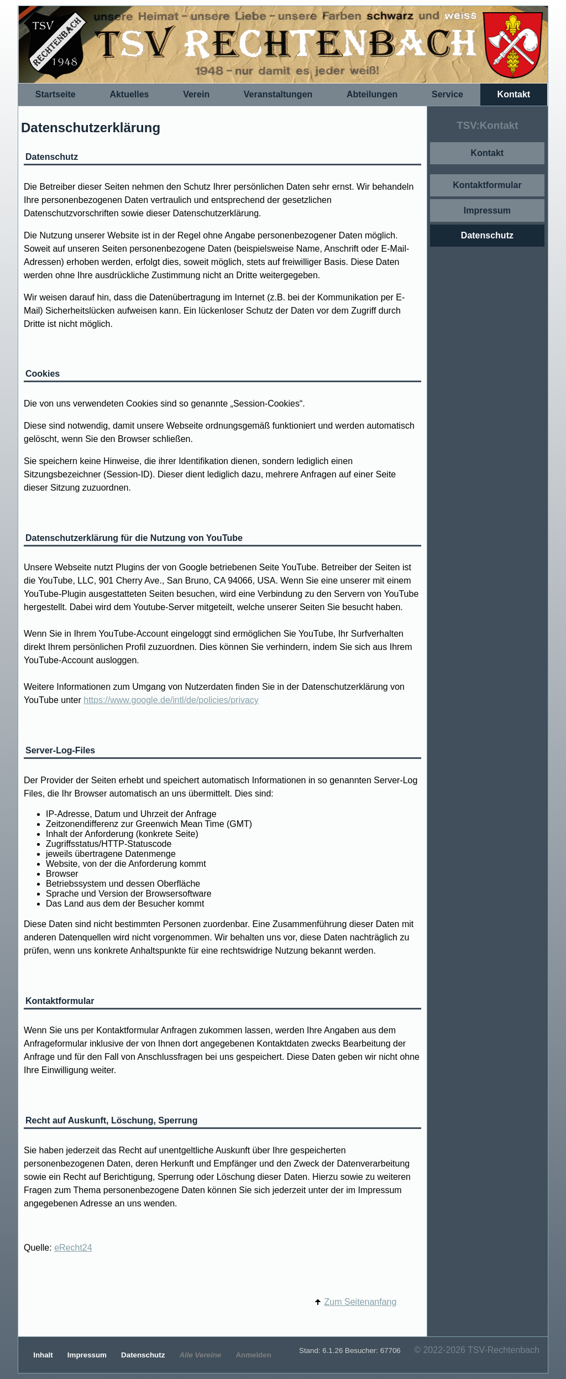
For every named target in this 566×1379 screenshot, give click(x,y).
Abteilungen (372, 94)
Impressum (487, 210)
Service (447, 94)
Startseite (55, 94)
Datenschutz (487, 235)
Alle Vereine (201, 1355)
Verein (196, 94)
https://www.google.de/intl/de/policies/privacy (171, 700)
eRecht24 (73, 1247)
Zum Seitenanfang (360, 1302)
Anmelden (253, 1355)
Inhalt (44, 1355)
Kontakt (514, 94)
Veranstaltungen (278, 94)
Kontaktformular (487, 185)
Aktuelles (129, 94)
